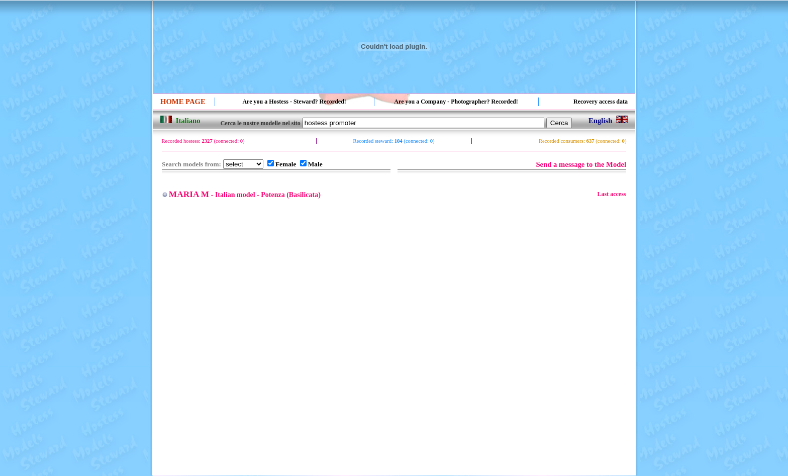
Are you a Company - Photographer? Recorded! (456, 101)
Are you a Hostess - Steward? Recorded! (294, 101)
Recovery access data (600, 101)
